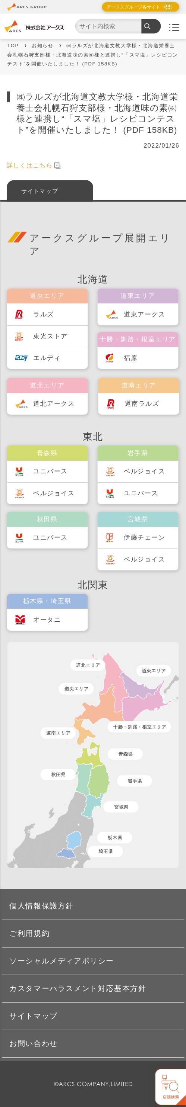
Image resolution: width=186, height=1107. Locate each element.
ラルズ (43, 314)
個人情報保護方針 (41, 906)
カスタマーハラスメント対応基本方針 (77, 988)
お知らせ (42, 45)
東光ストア (50, 336)
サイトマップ (40, 190)
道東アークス (144, 314)
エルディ (47, 357)
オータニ (47, 619)
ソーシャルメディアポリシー (61, 961)
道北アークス (54, 403)
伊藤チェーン (144, 537)
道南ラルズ (142, 403)
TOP (13, 45)
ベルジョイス (54, 493)
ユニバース (50, 471)
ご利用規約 (29, 933)
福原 (131, 357)
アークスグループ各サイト (133, 7)
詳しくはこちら (34, 165)
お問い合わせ (33, 1043)
